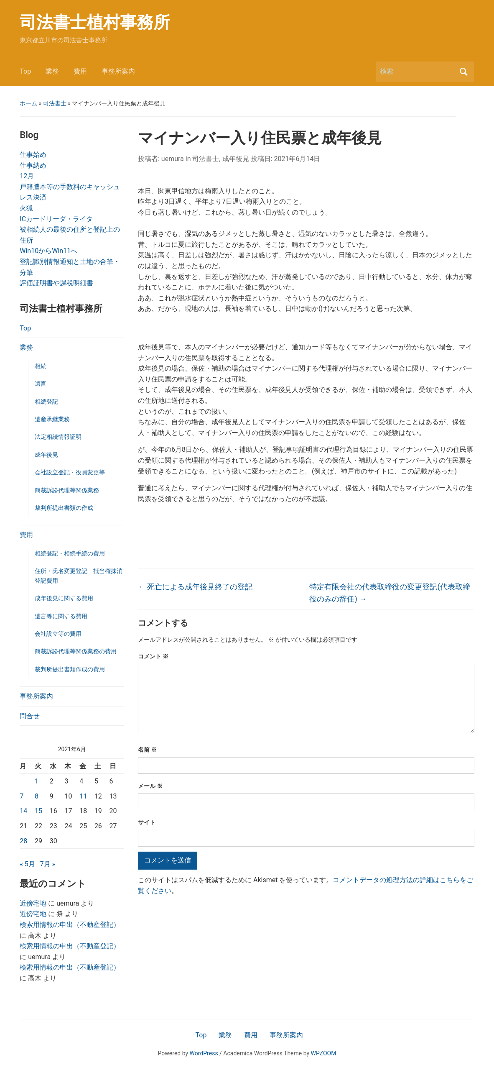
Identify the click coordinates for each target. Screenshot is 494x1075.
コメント (153, 656)
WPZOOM (323, 1053)
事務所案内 (118, 71)
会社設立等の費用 (58, 633)
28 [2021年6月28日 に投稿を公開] (23, 841)
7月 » (47, 864)
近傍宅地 (33, 903)
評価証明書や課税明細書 (56, 283)
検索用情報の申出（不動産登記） (70, 925)
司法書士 (54, 103)
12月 (27, 176)
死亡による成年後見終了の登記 (195, 586)
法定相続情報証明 (58, 436)
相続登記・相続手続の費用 (70, 553)
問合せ (30, 716)
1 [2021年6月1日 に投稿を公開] (36, 781)
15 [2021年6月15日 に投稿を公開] (38, 811)
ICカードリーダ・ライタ (56, 219)
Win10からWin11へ (48, 251)
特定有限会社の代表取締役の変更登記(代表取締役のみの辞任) (389, 592)
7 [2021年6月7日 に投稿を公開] (21, 796)
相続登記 (46, 401)
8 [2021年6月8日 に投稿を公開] (36, 796)
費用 (80, 71)
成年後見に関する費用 (64, 598)
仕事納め (33, 165)
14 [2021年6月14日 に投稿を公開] (23, 811)
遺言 (40, 383)
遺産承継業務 (52, 419)
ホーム (28, 103)
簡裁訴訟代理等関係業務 (67, 490)
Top (25, 71)
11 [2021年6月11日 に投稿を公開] (83, 796)
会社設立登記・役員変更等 (70, 472)
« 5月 (27, 864)
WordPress (204, 1053)
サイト (146, 822)
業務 (52, 71)
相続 (40, 366)
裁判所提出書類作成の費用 (70, 669)
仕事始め (33, 155)
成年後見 (46, 454)
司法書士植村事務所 (95, 22)
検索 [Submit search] (464, 72)
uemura (172, 159)
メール (150, 786)
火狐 (26, 208)
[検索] (417, 71)
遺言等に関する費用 (61, 616)
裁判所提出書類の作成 (64, 507)
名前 (147, 749)
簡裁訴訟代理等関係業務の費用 (76, 651)
